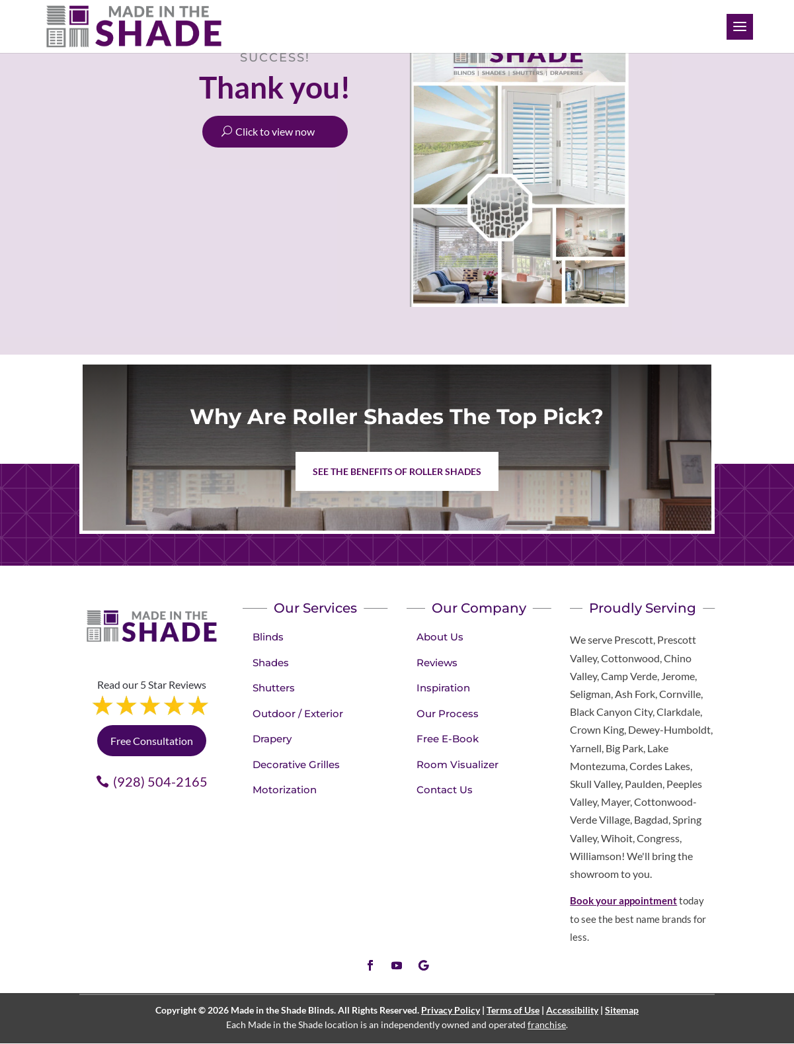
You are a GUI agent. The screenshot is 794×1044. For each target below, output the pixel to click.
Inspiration (443, 687)
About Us (440, 637)
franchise (547, 1024)
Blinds (268, 637)
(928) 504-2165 (160, 781)
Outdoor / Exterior (298, 713)
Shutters (274, 687)
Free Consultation (151, 740)
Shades (271, 662)
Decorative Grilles (296, 764)
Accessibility (572, 1010)
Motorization (285, 789)
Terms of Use (513, 1010)
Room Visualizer (457, 764)
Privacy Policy (450, 1010)
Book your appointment (623, 900)
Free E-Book (448, 738)
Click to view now (275, 131)
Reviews (437, 662)
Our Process (448, 713)
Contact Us (445, 789)
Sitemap (622, 1010)
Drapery (272, 738)
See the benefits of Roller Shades (397, 471)
